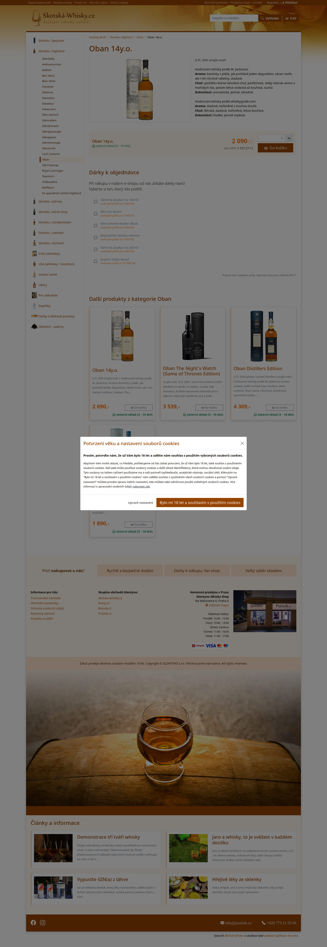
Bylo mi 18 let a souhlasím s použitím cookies (200, 502)
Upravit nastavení (140, 502)
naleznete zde (141, 486)
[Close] (242, 443)
